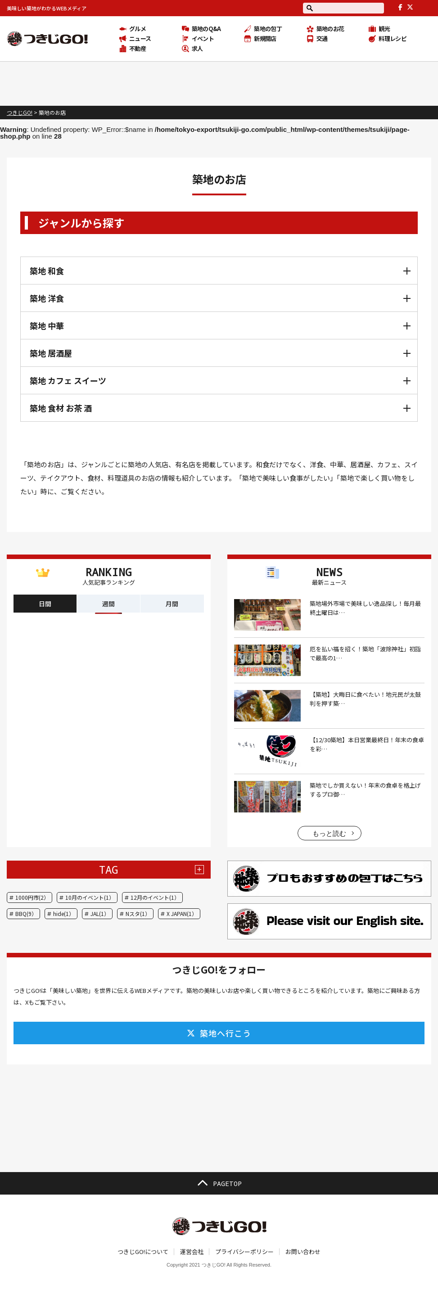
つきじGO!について (142, 1251)
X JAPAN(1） (182, 913)
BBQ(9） (26, 913)
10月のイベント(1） (89, 897)
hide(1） (63, 913)
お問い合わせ (303, 1251)
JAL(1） (99, 913)
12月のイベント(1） (155, 897)
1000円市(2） (32, 897)
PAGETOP (219, 1183)
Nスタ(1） (138, 913)
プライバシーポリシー (244, 1251)
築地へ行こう (219, 1033)
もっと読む (329, 833)
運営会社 (191, 1251)
